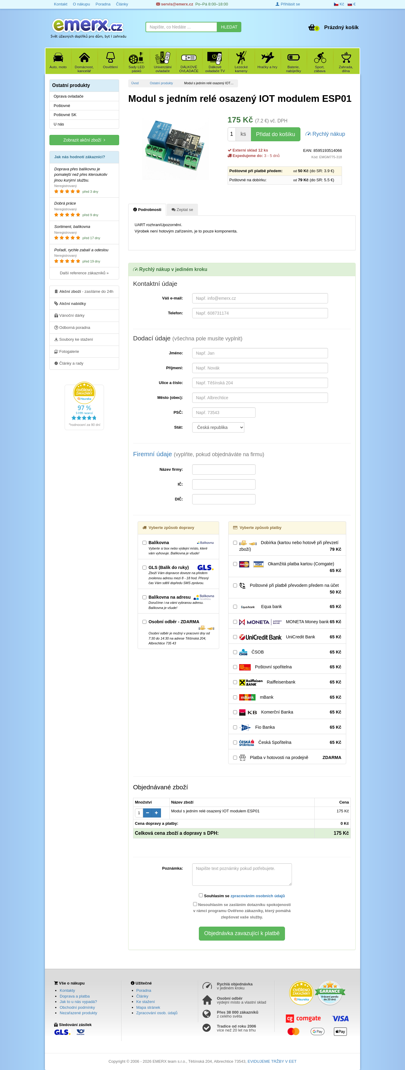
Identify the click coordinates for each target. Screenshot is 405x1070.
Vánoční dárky (69, 315)
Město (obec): (170, 397)
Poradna (102, 4)
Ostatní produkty (161, 83)
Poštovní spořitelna (287, 667)
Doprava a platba (75, 996)
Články (122, 4)
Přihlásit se (288, 4)
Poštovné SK (65, 114)
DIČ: (179, 499)
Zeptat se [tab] (182, 209)
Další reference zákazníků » (84, 273)
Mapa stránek (148, 1007)
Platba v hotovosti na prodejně (287, 757)
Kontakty (67, 990)
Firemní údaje (198, 453)
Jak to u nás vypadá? (78, 1001)
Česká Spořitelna (287, 742)
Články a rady (68, 363)
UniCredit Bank (287, 637)
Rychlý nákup (325, 133)
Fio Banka (287, 727)
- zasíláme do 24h (83, 291)
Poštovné (62, 105)
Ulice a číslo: (171, 382)
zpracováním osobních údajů (257, 896)
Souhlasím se (242, 895)
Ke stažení (145, 1001)
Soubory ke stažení (73, 339)
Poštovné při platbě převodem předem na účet (287, 589)
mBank (287, 697)
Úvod (135, 83)
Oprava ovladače (68, 96)
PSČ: (178, 412)
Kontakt (60, 4)
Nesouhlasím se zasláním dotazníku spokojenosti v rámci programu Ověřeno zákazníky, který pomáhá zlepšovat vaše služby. (242, 911)
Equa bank (287, 607)
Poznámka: (172, 868)
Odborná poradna (72, 327)
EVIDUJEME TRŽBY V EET (272, 1061)
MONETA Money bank (287, 622)
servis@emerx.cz (174, 4)
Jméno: (176, 353)
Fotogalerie (66, 351)
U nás (59, 124)
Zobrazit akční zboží (84, 140)
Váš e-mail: (172, 298)
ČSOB (287, 652)
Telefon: (175, 313)
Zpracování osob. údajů (157, 1013)
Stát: (178, 427)
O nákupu (81, 4)
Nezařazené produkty (78, 1013)
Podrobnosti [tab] (147, 209)
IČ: (180, 484)
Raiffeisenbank (287, 682)
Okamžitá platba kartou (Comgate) (287, 567)
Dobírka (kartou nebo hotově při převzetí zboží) (287, 546)
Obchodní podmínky (77, 1007)
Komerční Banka (287, 712)
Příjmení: (174, 368)
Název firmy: (171, 469)
